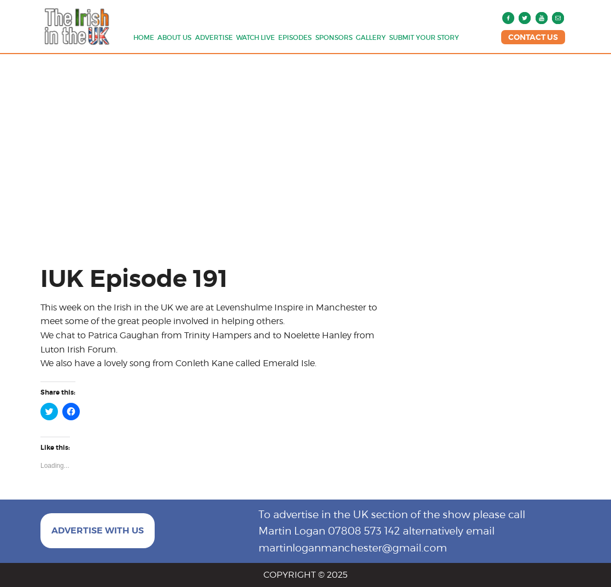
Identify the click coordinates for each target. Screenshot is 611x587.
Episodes (295, 37)
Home (143, 37)
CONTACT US (533, 37)
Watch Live (255, 37)
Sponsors (333, 37)
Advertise (214, 37)
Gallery (371, 37)
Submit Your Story (424, 37)
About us (174, 37)
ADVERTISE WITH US (97, 530)
